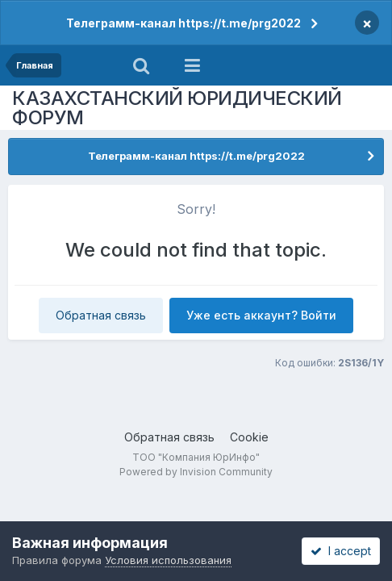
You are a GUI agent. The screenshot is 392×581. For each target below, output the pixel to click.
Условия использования (168, 560)
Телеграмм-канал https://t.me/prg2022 (183, 23)
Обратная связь (101, 315)
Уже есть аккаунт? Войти (261, 315)
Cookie (249, 437)
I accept (341, 551)
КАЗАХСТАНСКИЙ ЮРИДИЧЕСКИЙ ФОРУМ (177, 107)
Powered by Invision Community (196, 472)
